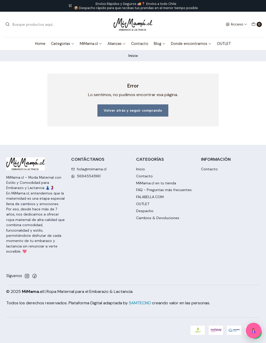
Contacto (139, 43)
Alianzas (117, 43)
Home (40, 43)
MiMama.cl (91, 43)
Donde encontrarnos (191, 43)
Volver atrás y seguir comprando (133, 110)
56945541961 (86, 176)
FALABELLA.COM (150, 196)
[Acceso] (236, 24)
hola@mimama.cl (89, 169)
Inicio (140, 169)
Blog (159, 43)
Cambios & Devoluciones (157, 218)
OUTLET (224, 43)
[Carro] (256, 24)
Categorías (62, 43)
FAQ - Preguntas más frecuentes (164, 189)
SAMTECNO (140, 303)
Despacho (145, 211)
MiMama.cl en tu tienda (156, 183)
